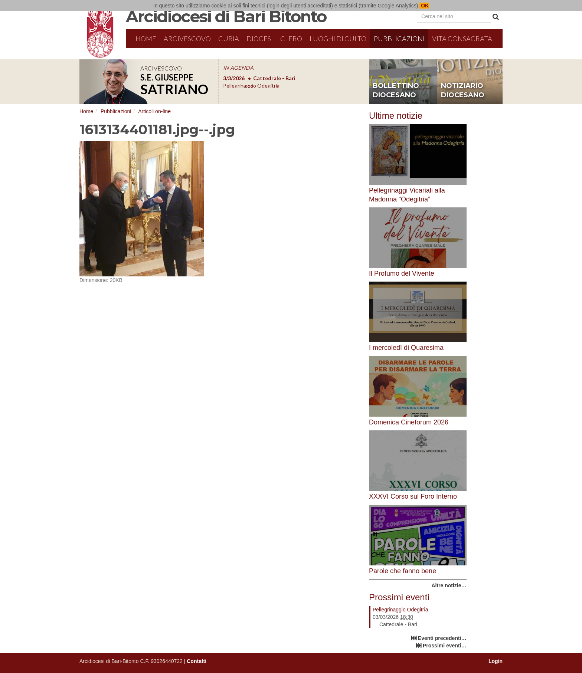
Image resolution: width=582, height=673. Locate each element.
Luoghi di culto (338, 39)
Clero (291, 39)
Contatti (196, 661)
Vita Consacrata (462, 39)
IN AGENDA (238, 68)
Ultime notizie (395, 116)
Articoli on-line (154, 111)
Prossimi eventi (399, 597)
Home (145, 39)
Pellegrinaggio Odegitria (400, 610)
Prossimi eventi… (445, 646)
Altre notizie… (448, 585)
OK (424, 6)
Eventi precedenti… (442, 638)
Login (495, 661)
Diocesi (259, 39)
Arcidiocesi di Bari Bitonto (226, 16)
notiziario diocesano (462, 90)
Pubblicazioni (399, 39)
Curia (228, 39)
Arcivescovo (187, 39)
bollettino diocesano (396, 90)
